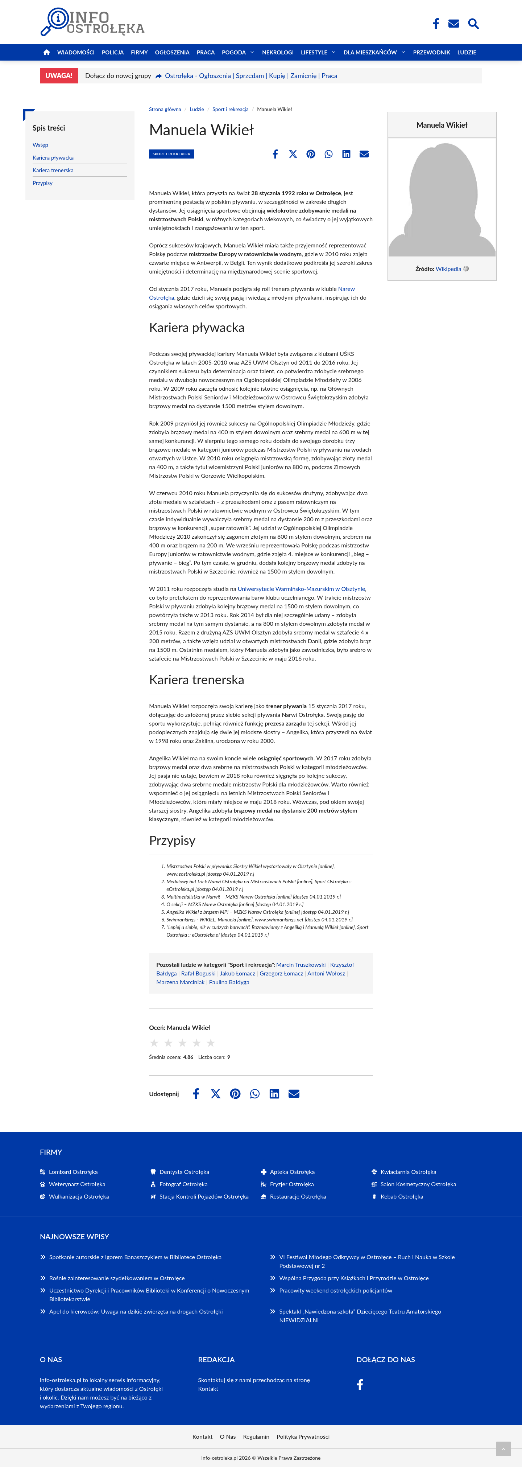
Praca (206, 52)
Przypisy (43, 183)
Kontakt (208, 1388)
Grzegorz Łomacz (281, 973)
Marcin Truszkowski (301, 964)
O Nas (228, 1436)
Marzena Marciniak (180, 981)
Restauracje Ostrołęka (298, 1196)
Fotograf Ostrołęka (184, 1183)
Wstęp (40, 144)
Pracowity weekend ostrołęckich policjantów (335, 1290)
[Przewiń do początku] (503, 1449)
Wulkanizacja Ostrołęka (79, 1196)
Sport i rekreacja (230, 109)
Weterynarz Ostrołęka (77, 1183)
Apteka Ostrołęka (292, 1171)
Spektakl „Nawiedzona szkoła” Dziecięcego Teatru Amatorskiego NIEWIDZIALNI (360, 1315)
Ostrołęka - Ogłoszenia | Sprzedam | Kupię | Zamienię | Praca (251, 75)
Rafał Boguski (198, 973)
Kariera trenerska (53, 170)
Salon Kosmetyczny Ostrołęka (418, 1183)
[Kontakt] (453, 24)
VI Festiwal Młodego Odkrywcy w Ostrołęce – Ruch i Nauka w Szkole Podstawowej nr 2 (367, 1261)
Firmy (139, 52)
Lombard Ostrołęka (73, 1171)
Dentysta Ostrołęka (184, 1171)
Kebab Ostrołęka (402, 1196)
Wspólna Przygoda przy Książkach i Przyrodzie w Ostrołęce (354, 1277)
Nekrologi (278, 52)
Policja (113, 52)
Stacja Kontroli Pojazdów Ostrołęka (204, 1196)
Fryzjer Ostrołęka (292, 1183)
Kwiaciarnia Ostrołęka (408, 1171)
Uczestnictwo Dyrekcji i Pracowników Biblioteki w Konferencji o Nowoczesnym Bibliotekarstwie (149, 1294)
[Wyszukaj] (473, 23)
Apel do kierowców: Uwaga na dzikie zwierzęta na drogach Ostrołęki (136, 1311)
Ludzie (466, 52)
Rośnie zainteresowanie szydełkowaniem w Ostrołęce (117, 1277)
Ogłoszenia (172, 52)
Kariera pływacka (53, 157)
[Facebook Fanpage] (434, 24)
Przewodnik (431, 52)
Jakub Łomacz (237, 973)
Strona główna (165, 109)
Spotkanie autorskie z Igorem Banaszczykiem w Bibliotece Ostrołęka (135, 1256)
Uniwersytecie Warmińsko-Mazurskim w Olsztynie (301, 588)
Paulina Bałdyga (229, 981)
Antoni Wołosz (326, 973)
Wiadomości (76, 52)
